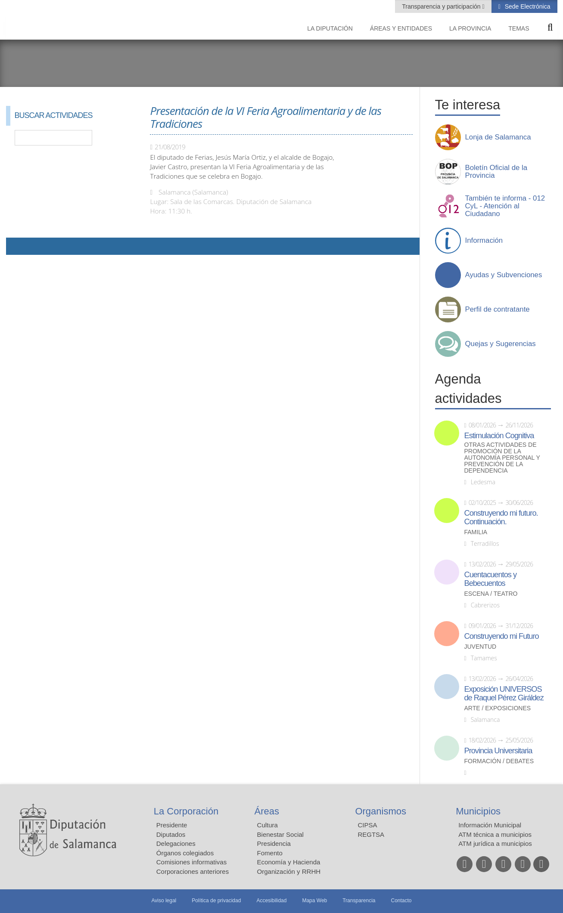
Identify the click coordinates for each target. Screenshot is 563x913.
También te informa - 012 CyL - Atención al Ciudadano (505, 206)
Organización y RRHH (289, 871)
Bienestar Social (280, 834)
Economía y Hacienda (288, 862)
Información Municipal (489, 825)
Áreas (267, 811)
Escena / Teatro (491, 594)
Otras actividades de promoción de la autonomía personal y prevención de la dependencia (502, 458)
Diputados (171, 834)
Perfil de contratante (497, 309)
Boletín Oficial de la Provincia (496, 172)
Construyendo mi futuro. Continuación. (501, 517)
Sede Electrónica (527, 6)
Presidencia (274, 843)
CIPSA (367, 825)
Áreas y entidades (401, 28)
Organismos (380, 811)
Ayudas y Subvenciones (503, 275)
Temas (518, 28)
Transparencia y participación (442, 6)
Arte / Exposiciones (497, 708)
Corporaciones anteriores (192, 871)
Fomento (270, 853)
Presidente (171, 825)
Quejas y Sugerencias (500, 344)
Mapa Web (314, 901)
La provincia (470, 28)
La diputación (330, 28)
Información (484, 240)
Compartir (17, 246)
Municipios (478, 811)
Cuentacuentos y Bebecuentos (490, 579)
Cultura (267, 825)
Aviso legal (163, 901)
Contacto (401, 901)
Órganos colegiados (185, 853)
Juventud (480, 647)
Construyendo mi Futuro (501, 636)
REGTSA (371, 834)
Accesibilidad (271, 901)
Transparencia (358, 901)
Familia (476, 532)
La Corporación (186, 811)
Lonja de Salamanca (498, 137)
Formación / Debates (499, 761)
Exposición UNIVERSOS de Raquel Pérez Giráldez (504, 693)
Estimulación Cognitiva (499, 435)
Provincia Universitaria (498, 750)
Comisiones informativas (191, 862)
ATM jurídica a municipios (495, 843)
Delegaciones (176, 843)
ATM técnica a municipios (495, 834)
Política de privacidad (216, 901)
